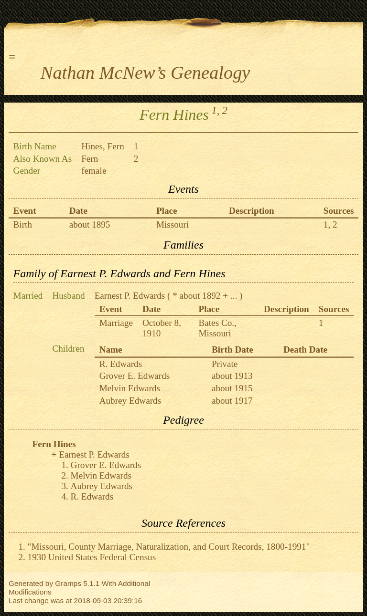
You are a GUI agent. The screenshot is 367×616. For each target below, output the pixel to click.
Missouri (172, 224)
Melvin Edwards (129, 388)
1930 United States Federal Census (92, 557)
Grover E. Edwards (134, 376)
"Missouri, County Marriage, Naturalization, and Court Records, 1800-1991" (169, 547)
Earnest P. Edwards (130, 296)
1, (216, 110)
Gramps (68, 583)
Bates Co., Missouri (217, 328)
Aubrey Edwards (130, 401)
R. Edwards (120, 364)
